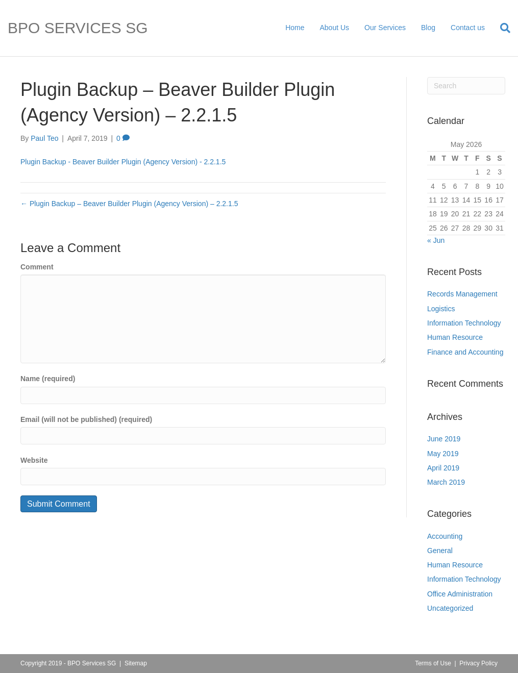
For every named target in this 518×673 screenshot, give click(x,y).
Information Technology (464, 323)
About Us (335, 27)
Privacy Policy (478, 663)
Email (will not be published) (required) (86, 419)
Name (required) (47, 379)
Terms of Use (433, 663)
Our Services (385, 27)
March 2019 (446, 482)
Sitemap (136, 663)
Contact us (468, 27)
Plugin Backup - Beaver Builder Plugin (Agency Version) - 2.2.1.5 (123, 162)
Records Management (462, 294)
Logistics (441, 309)
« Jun (436, 240)
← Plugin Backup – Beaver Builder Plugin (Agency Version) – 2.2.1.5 (129, 204)
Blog (428, 27)
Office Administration (459, 594)
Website (33, 460)
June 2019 (443, 439)
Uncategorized (450, 608)
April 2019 (443, 468)
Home (294, 27)
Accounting (444, 536)
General (440, 550)
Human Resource (455, 337)
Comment (37, 267)
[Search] (501, 28)
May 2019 (442, 454)
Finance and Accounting (465, 352)
